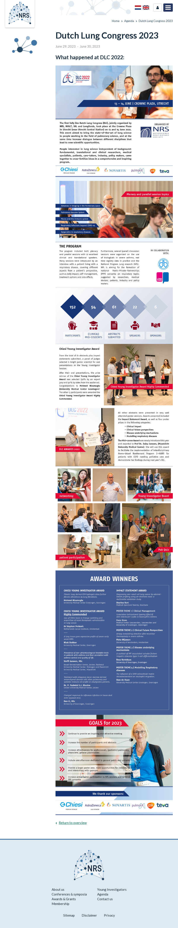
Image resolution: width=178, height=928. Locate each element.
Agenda (102, 894)
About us (58, 889)
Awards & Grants (64, 899)
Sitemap (69, 915)
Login (157, 7)
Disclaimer (89, 915)
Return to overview (73, 823)
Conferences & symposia (69, 894)
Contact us (105, 899)
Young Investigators (112, 889)
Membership (60, 904)
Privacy (109, 915)
